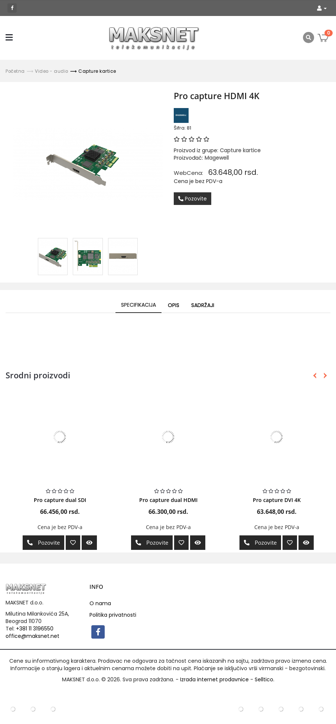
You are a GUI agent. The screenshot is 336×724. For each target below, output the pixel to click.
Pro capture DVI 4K (277, 499)
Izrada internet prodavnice (214, 679)
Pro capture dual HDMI (168, 499)
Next (324, 375)
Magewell (217, 158)
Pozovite (192, 198)
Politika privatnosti (112, 615)
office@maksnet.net (32, 636)
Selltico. (264, 679)
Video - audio (51, 71)
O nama (100, 603)
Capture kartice (97, 71)
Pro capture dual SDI (60, 499)
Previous (314, 375)
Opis (173, 305)
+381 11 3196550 (34, 628)
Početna (15, 71)
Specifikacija (138, 305)
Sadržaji (202, 305)
